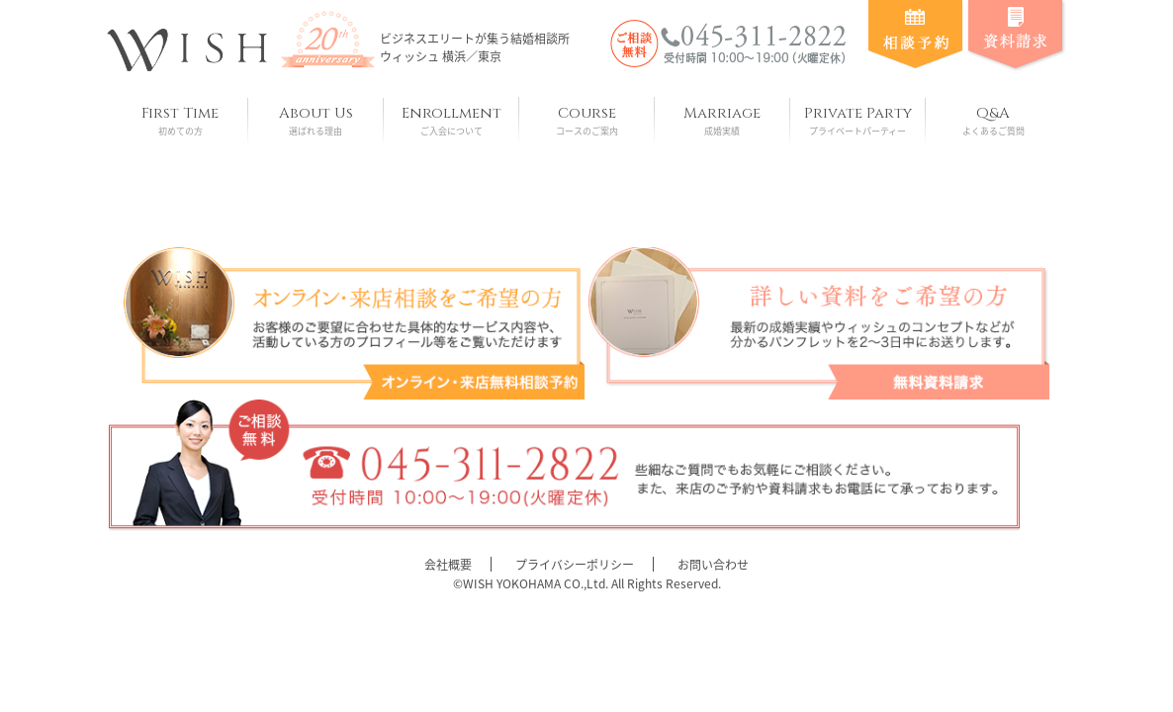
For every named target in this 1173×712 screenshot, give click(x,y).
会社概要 (448, 565)
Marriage (722, 120)
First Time (180, 120)
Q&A (993, 120)
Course (587, 120)
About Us (316, 120)
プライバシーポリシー (574, 565)
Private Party (858, 120)
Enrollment (451, 120)
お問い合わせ (713, 565)
